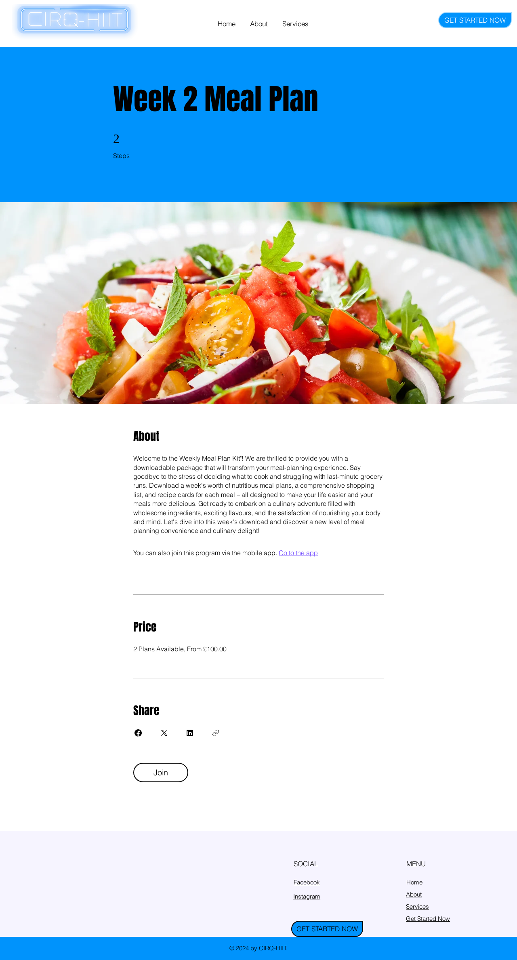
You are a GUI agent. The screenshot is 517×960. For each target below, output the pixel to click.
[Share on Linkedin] (190, 733)
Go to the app (298, 553)
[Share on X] (164, 733)
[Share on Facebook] (138, 733)
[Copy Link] (216, 733)
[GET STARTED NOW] (475, 20)
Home (414, 882)
